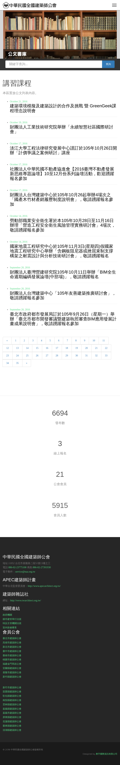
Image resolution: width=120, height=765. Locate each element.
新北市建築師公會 (12, 646)
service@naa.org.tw (25, 571)
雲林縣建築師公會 (12, 704)
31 (86, 355)
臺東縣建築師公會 (12, 725)
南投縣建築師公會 (12, 700)
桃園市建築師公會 (12, 659)
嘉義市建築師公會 (12, 712)
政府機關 (7, 614)
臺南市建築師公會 (12, 655)
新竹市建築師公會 (12, 687)
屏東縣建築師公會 (12, 717)
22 (106, 348)
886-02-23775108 (17, 567)
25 (27, 355)
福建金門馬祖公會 (12, 663)
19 (76, 348)
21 (96, 348)
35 (17, 363)
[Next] (26, 363)
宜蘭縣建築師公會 (12, 668)
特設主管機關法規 (12, 623)
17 (57, 348)
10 (94, 340)
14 (27, 348)
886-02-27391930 (42, 567)
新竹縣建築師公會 (12, 676)
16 (47, 348)
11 (103, 340)
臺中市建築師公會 (12, 651)
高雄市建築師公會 (12, 642)
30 (76, 355)
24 (17, 355)
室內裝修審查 (10, 627)
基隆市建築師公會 (12, 672)
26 (37, 355)
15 (37, 348)
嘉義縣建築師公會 (12, 708)
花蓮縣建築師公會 (12, 721)
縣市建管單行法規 (12, 619)
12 (7, 348)
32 (96, 355)
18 (66, 348)
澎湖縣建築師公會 (12, 730)
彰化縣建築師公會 (12, 695)
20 (86, 348)
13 (17, 348)
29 (66, 355)
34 (7, 363)
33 (106, 355)
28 (57, 355)
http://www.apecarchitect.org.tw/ (44, 586)
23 (7, 355)
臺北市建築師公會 (12, 638)
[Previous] (7, 340)
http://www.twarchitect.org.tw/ (25, 600)
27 (47, 355)
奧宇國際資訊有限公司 (106, 753)
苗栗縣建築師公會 (12, 691)
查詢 (108, 64)
